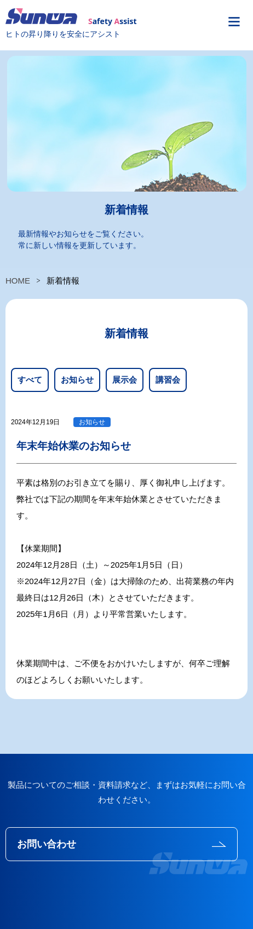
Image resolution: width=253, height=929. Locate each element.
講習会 (168, 379)
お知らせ (77, 379)
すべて (30, 379)
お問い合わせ (46, 844)
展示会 (124, 379)
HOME (17, 280)
